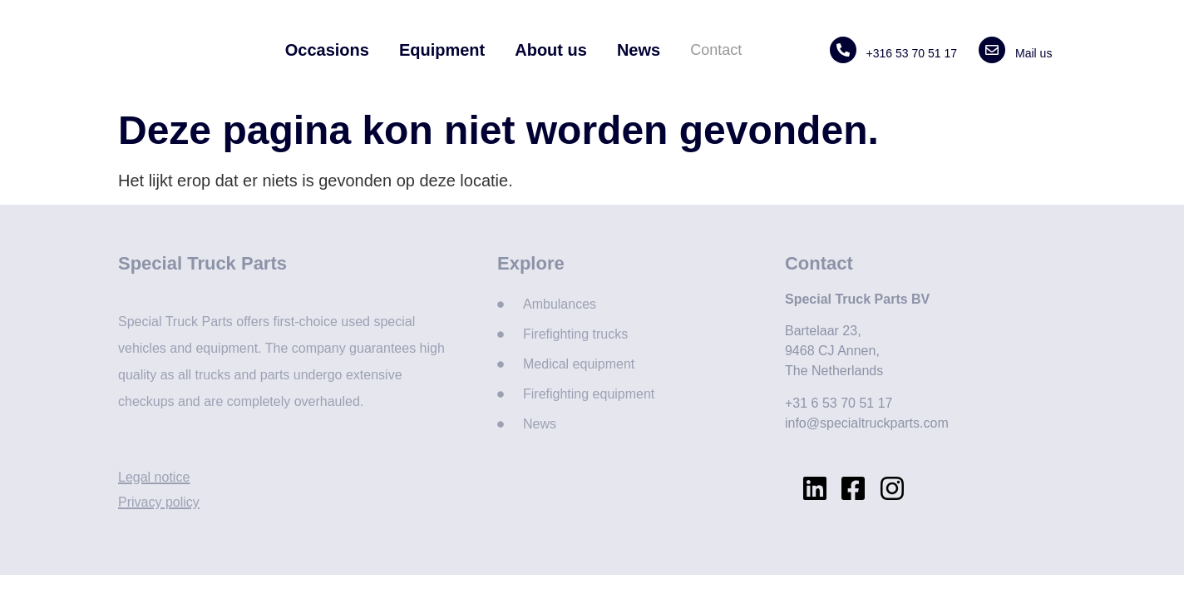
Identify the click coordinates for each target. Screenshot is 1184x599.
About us (551, 50)
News (638, 50)
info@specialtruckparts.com (867, 423)
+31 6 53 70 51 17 (838, 403)
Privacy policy (159, 502)
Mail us (1033, 53)
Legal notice (154, 477)
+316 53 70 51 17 (911, 53)
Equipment (442, 50)
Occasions (327, 50)
